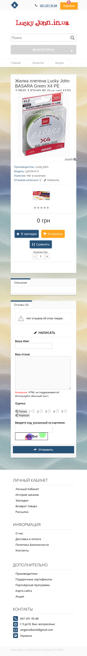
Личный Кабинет (27, 489)
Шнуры (59, 62)
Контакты (22, 550)
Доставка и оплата (28, 539)
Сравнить (43, 244)
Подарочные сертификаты (34, 579)
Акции (20, 596)
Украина (26, 636)
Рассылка (22, 512)
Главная (16, 62)
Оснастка (38, 62)
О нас (19, 533)
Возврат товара (26, 506)
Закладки (22, 500)
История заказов (27, 495)
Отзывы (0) (21, 304)
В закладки (29, 234)
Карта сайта (24, 591)
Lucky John (42, 167)
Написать (51, 180)
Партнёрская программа (33, 585)
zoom (70, 159)
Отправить (43, 450)
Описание (20, 282)
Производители (26, 574)
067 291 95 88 (48, 5)
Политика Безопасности (32, 545)
